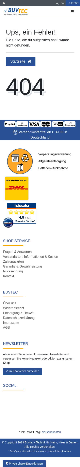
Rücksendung (13, 271)
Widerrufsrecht (13, 308)
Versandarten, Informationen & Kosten (30, 256)
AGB (6, 327)
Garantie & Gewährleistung (22, 266)
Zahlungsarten (13, 261)
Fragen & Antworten (17, 252)
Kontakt (8, 276)
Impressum (11, 322)
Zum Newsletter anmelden (22, 371)
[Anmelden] (3, 3)
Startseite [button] (20, 61)
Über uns (9, 303)
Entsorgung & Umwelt (18, 313)
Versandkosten (51, 432)
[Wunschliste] (63, 3)
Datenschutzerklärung (19, 318)
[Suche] (57, 3)
